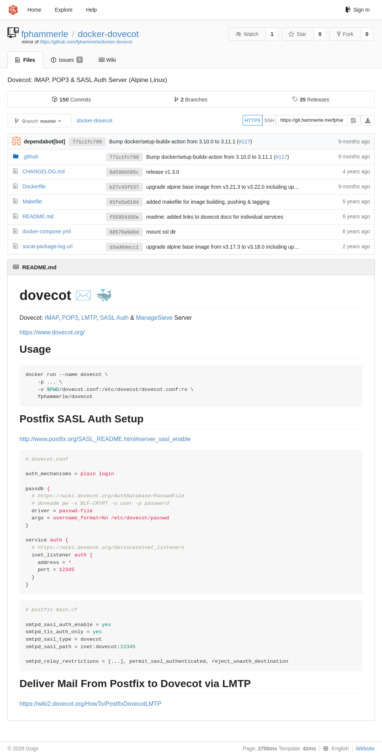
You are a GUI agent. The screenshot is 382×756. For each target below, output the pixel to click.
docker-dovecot (108, 34)
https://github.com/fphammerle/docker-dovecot (86, 42)
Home (34, 10)
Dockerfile (34, 186)
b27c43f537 (124, 187)
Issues (67, 60)
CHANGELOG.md (43, 171)
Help (91, 10)
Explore (63, 10)
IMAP (52, 318)
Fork (345, 34)
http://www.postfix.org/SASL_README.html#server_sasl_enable (105, 439)
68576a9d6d (124, 232)
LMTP (89, 318)
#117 (244, 142)
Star (297, 34)
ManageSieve (154, 318)
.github (30, 157)
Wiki (107, 60)
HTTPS (253, 120)
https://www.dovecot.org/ (52, 332)
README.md (38, 216)
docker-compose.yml (46, 231)
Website (365, 749)
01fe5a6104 (124, 202)
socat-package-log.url (47, 246)
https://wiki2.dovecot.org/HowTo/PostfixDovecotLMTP (90, 704)
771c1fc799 (87, 142)
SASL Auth (114, 318)
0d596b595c (124, 172)
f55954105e (124, 217)
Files (25, 60)
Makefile (32, 201)
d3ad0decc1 (124, 247)
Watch (246, 34)
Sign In (357, 10)
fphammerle (45, 34)
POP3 (70, 318)
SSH (269, 120)
